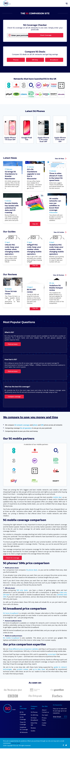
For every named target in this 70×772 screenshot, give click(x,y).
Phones (16, 60)
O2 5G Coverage (23, 731)
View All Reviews (58, 285)
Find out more (12, 357)
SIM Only (35, 60)
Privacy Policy (44, 731)
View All (35, 230)
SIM (42, 437)
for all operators (25, 440)
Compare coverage (14, 409)
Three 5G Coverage (23, 736)
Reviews (33, 741)
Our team (45, 728)
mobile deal (57, 510)
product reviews (22, 682)
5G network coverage (21, 437)
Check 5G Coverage (12, 570)
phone (35, 437)
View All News (59, 159)
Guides (33, 743)
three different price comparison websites (23, 661)
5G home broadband (10, 626)
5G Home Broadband (34, 731)
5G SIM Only (34, 728)
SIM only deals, (22, 603)
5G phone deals (31, 582)
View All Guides (59, 239)
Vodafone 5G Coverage (24, 741)
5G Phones (34, 725)
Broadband (54, 60)
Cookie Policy (44, 736)
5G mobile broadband (11, 650)
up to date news (39, 682)
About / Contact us (45, 724)
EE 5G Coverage (23, 726)
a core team (52, 667)
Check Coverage (51, 35)
